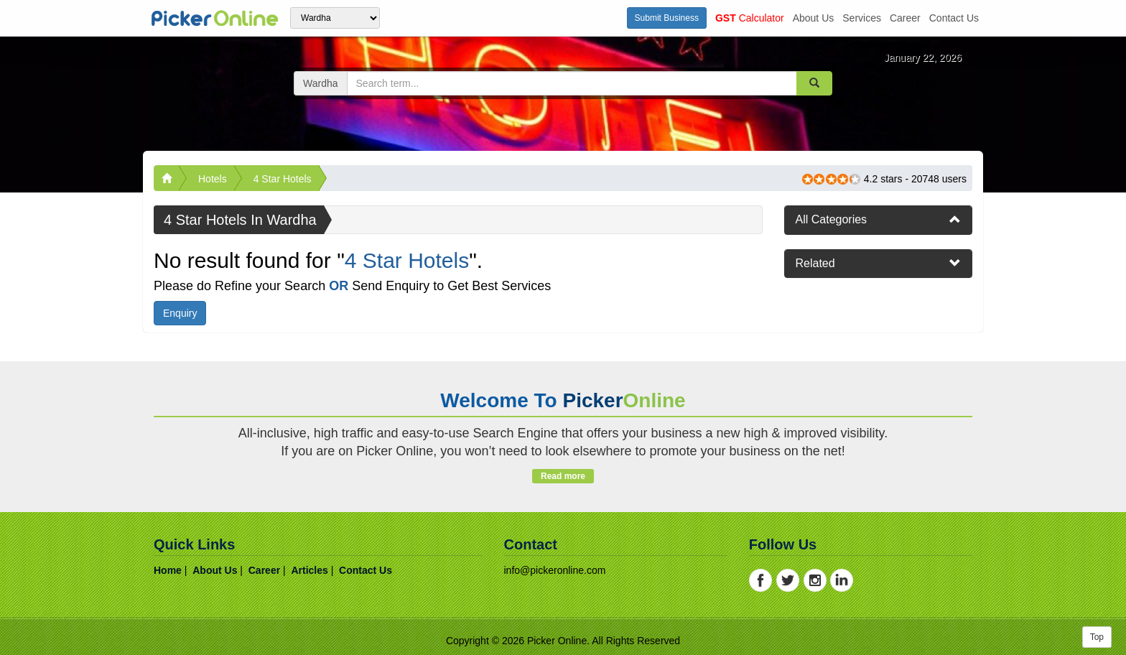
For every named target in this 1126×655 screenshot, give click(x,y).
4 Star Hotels (282, 179)
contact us (954, 18)
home (168, 570)
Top (1097, 637)
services (861, 18)
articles (309, 570)
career (905, 18)
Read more (563, 476)
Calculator (749, 18)
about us (813, 18)
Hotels (212, 179)
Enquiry (180, 313)
